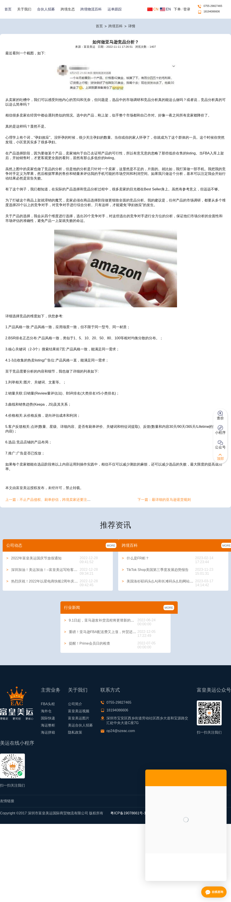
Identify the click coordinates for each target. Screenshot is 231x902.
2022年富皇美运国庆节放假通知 (34, 558)
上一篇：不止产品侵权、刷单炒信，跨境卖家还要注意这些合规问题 (58, 499)
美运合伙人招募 (80, 725)
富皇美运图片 (78, 718)
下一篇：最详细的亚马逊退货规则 (164, 499)
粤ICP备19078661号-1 (128, 813)
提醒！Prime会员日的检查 (87, 643)
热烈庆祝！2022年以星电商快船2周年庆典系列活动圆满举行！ (58, 581)
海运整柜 (48, 725)
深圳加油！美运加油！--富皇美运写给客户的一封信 (49, 570)
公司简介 (75, 704)
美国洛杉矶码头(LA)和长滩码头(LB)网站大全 (159, 581)
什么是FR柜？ (135, 558)
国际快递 (48, 718)
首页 (8, 9)
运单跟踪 (115, 9)
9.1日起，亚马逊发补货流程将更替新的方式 (101, 620)
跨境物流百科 (91, 9)
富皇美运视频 (78, 711)
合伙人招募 (46, 9)
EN (165, 9)
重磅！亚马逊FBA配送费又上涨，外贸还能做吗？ (105, 632)
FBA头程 (48, 704)
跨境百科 (115, 26)
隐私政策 (75, 732)
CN (152, 9)
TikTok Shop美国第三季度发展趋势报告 (155, 570)
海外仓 (46, 711)
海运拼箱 (48, 732)
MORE (111, 545)
